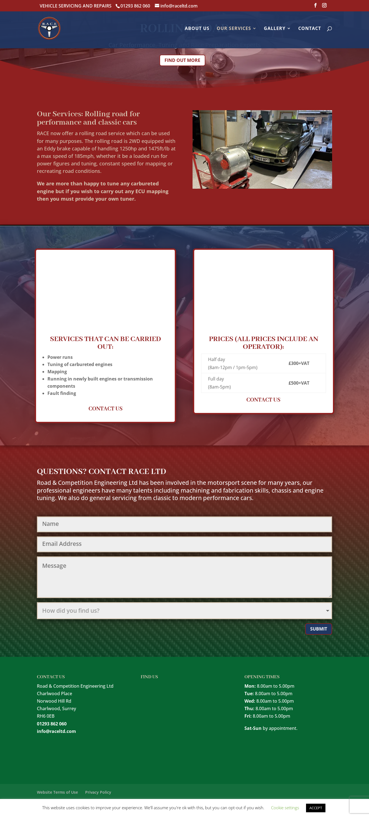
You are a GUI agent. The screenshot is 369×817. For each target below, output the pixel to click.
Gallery (274, 28)
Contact (309, 28)
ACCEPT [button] (315, 807)
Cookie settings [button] (285, 807)
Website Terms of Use (57, 792)
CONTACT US (106, 408)
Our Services (234, 28)
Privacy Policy (98, 792)
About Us (197, 28)
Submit (318, 629)
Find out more (182, 60)
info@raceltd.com (56, 731)
